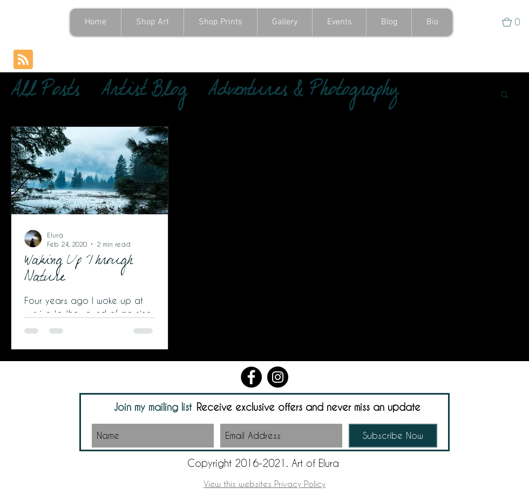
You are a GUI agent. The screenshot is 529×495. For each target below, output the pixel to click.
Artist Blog (143, 94)
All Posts (45, 94)
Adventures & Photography (302, 94)
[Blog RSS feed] (23, 60)
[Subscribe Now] (393, 435)
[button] (515, 22)
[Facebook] (251, 377)
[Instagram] (277, 377)
